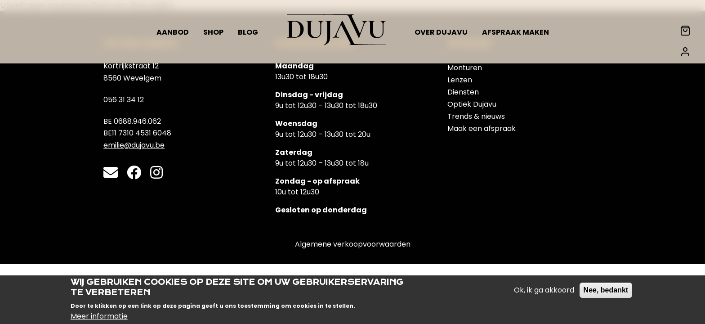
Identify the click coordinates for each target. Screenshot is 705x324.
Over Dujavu (441, 32)
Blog (248, 32)
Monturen (464, 68)
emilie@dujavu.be (134, 145)
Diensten (463, 92)
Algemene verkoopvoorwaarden (353, 244)
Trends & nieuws (476, 116)
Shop (213, 32)
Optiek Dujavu (471, 104)
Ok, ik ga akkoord (544, 294)
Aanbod (172, 32)
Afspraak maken (515, 32)
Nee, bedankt (606, 294)
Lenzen (459, 80)
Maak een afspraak (481, 128)
